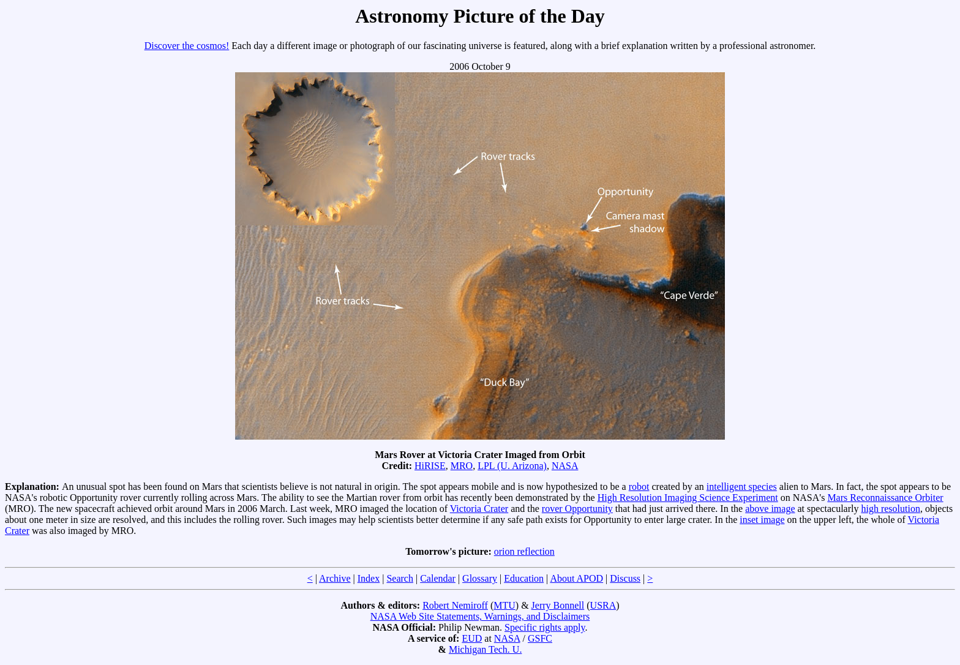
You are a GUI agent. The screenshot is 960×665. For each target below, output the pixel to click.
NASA (565, 465)
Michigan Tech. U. (485, 649)
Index (369, 578)
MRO (462, 465)
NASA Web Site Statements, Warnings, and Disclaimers (480, 616)
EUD (472, 638)
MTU (504, 605)
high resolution (890, 508)
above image (770, 508)
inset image (762, 519)
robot (639, 486)
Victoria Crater (479, 508)
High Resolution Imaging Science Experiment (688, 497)
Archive (335, 578)
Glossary (479, 578)
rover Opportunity (577, 508)
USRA (603, 605)
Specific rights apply (544, 627)
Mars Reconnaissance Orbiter (885, 497)
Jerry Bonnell (558, 605)
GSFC (540, 638)
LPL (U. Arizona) (512, 465)
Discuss (625, 578)
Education (524, 578)
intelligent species (742, 486)
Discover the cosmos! (187, 45)
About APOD (576, 578)
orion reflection (524, 551)
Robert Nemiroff (455, 605)
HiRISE (430, 465)
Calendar (438, 578)
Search (399, 578)
